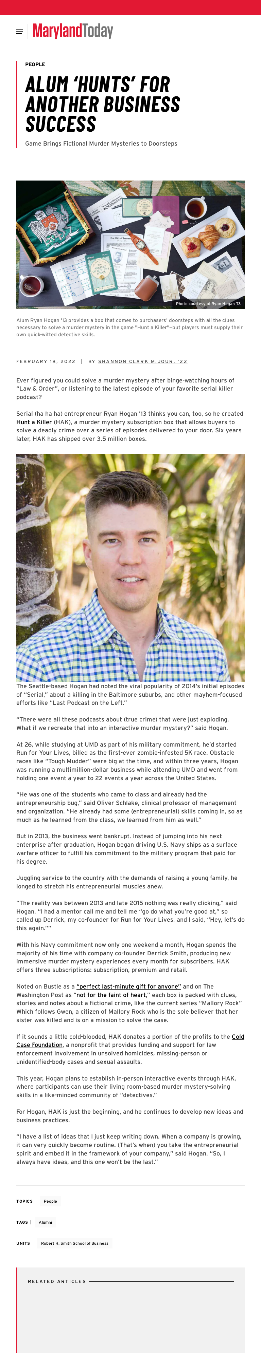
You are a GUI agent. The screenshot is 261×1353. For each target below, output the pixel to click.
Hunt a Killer (34, 422)
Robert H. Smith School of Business (74, 1243)
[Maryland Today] (73, 31)
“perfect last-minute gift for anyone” (128, 986)
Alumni (45, 1222)
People (50, 1201)
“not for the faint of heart (109, 994)
